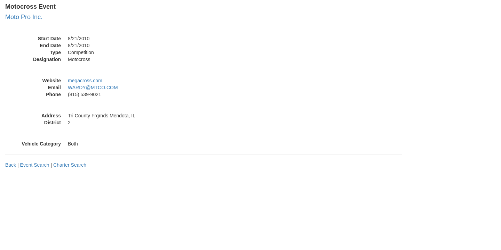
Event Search (34, 165)
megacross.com (85, 80)
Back (10, 165)
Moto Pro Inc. (23, 17)
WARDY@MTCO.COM (93, 87)
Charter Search (69, 165)
